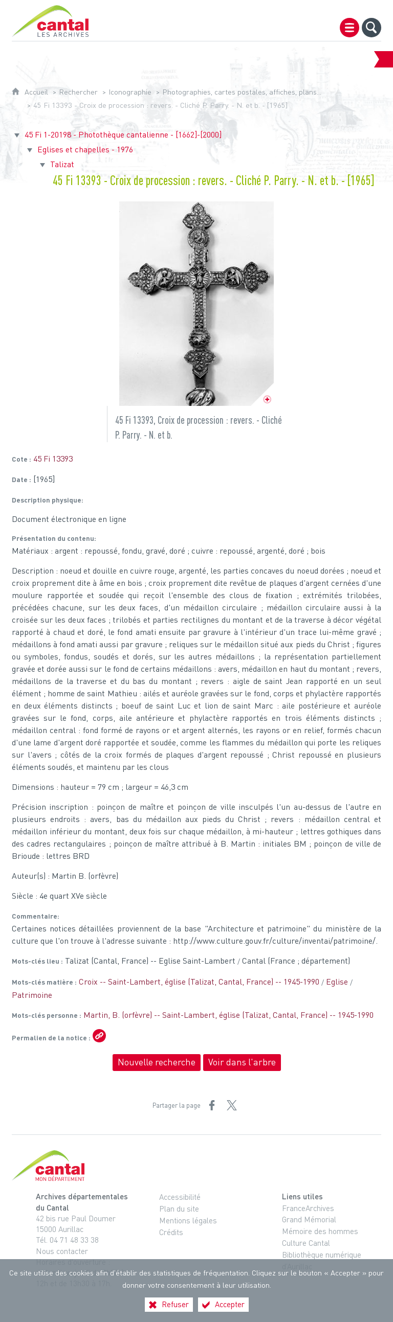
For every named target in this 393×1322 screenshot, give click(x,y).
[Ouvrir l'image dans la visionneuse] (196, 303)
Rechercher (78, 91)
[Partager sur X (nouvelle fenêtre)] (232, 1105)
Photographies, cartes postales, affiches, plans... (241, 91)
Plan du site (179, 1208)
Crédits (171, 1232)
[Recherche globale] (371, 27)
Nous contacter (62, 1251)
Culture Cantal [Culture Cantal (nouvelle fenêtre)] (306, 1242)
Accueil (36, 91)
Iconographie (129, 91)
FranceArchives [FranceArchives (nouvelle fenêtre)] (308, 1208)
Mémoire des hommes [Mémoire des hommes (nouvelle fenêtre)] (320, 1231)
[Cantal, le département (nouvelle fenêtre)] (196, 1165)
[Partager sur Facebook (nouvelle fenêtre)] (212, 1105)
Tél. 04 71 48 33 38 (67, 1239)
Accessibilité (180, 1196)
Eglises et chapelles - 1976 (85, 149)
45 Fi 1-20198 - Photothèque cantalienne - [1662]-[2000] (123, 134)
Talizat (62, 164)
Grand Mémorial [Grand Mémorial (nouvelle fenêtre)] (309, 1219)
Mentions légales (188, 1220)
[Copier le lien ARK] (99, 1035)
